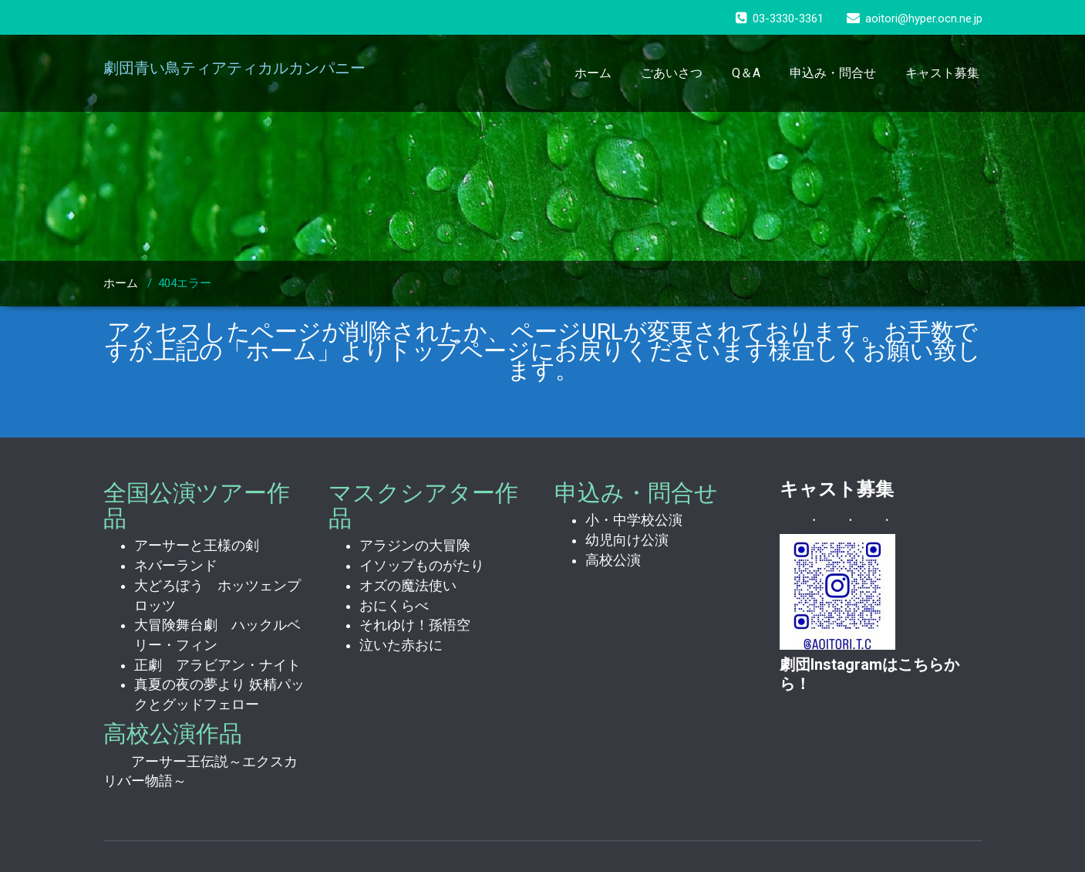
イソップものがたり (421, 565)
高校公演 (613, 560)
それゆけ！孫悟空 (414, 625)
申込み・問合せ (833, 73)
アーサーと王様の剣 (196, 545)
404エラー (184, 283)
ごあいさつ (672, 73)
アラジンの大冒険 (414, 545)
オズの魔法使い (408, 585)
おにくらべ (394, 605)
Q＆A (746, 73)
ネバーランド (175, 565)
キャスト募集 (942, 73)
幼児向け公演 (627, 540)
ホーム (593, 73)
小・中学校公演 (633, 520)
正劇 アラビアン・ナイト (217, 665)
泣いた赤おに (401, 645)
